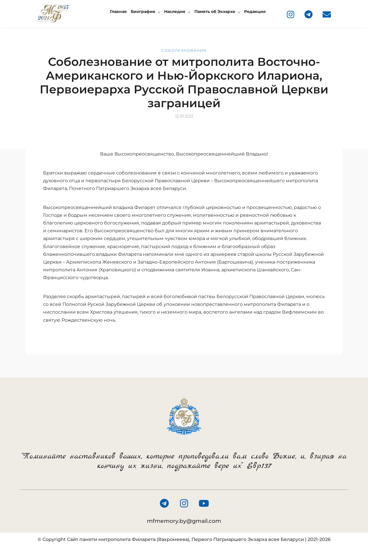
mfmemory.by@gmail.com (184, 521)
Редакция (255, 11)
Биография (143, 11)
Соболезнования (184, 50)
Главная (118, 11)
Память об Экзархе (214, 11)
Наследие (174, 11)
